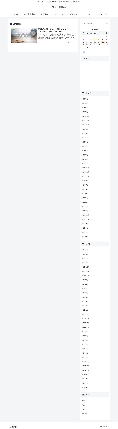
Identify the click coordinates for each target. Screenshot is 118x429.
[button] (107, 23)
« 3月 (83, 52)
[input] (95, 23)
